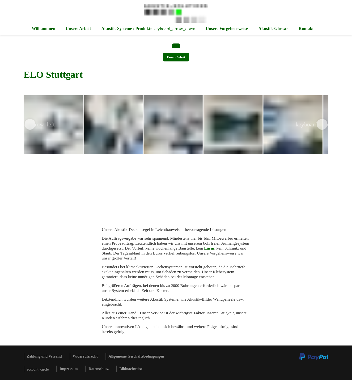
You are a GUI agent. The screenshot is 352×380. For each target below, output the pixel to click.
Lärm (208, 248)
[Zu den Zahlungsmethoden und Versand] (313, 360)
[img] (113, 124)
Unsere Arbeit (176, 57)
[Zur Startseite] (176, 21)
